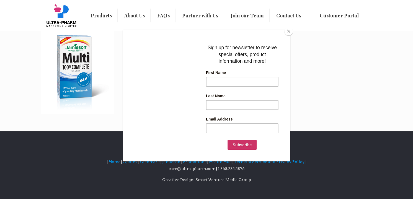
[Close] (289, 31)
